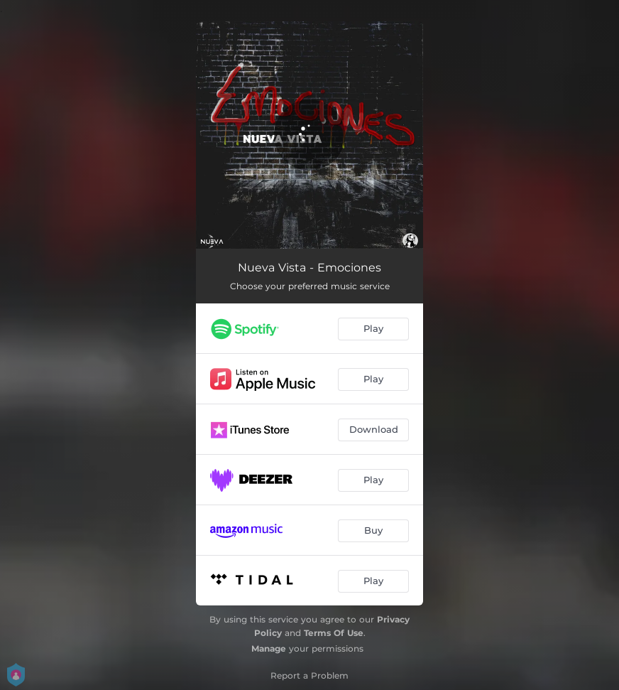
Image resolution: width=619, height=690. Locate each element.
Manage (268, 648)
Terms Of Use (333, 632)
